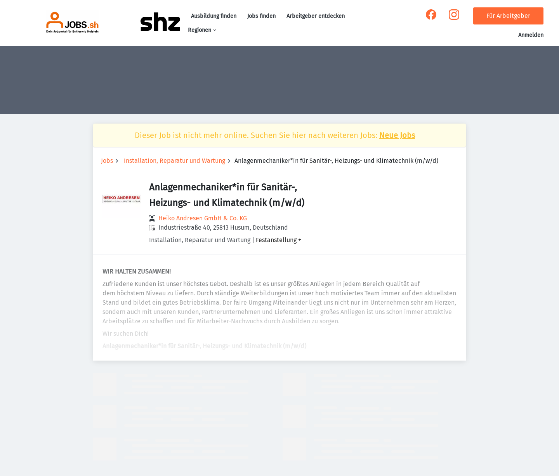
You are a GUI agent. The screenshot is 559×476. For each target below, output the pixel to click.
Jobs (107, 160)
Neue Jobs (397, 135)
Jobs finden (261, 16)
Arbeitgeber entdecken (315, 16)
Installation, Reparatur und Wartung (174, 160)
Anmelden (530, 35)
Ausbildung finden (213, 16)
